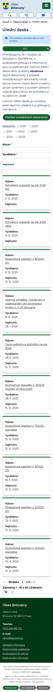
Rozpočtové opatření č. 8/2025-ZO (25, 261)
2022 (21, 131)
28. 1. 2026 (11, 326)
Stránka (13, 582)
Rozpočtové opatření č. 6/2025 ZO (24, 468)
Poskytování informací (15, 657)
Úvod (6, 21)
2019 (23, 126)
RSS (36, 48)
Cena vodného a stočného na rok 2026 (26, 346)
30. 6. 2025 (12, 561)
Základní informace (14, 645)
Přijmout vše (11, 688)
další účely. (36, 672)
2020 (35, 126)
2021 (9, 131)
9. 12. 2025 (11, 198)
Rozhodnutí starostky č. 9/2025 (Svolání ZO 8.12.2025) (24, 387)
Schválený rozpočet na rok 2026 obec (25, 224)
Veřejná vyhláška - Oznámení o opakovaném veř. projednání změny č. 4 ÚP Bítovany (25, 303)
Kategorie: (9, 126)
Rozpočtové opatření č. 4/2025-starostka (25, 550)
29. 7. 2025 (11, 520)
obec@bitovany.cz (13, 638)
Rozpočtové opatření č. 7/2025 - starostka (25, 427)
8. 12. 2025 (11, 317)
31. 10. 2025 (12, 439)
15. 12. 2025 (11, 367)
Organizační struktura (15, 653)
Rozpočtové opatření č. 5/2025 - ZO (25, 509)
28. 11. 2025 (12, 357)
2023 (34, 131)
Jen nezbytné (28, 688)
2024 (9, 136)
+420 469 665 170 (12, 628)
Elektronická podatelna (16, 649)
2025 (22, 136)
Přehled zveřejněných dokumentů (26, 117)
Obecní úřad (20, 21)
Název (7, 144)
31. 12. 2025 (12, 281)
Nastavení (43, 688)
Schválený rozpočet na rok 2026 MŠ (25, 187)
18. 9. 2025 (11, 480)
